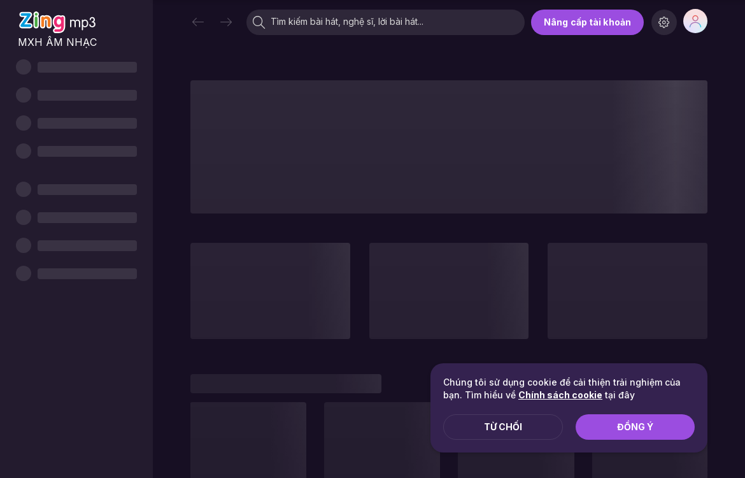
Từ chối (503, 426)
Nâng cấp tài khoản (587, 22)
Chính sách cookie (560, 394)
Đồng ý (635, 426)
